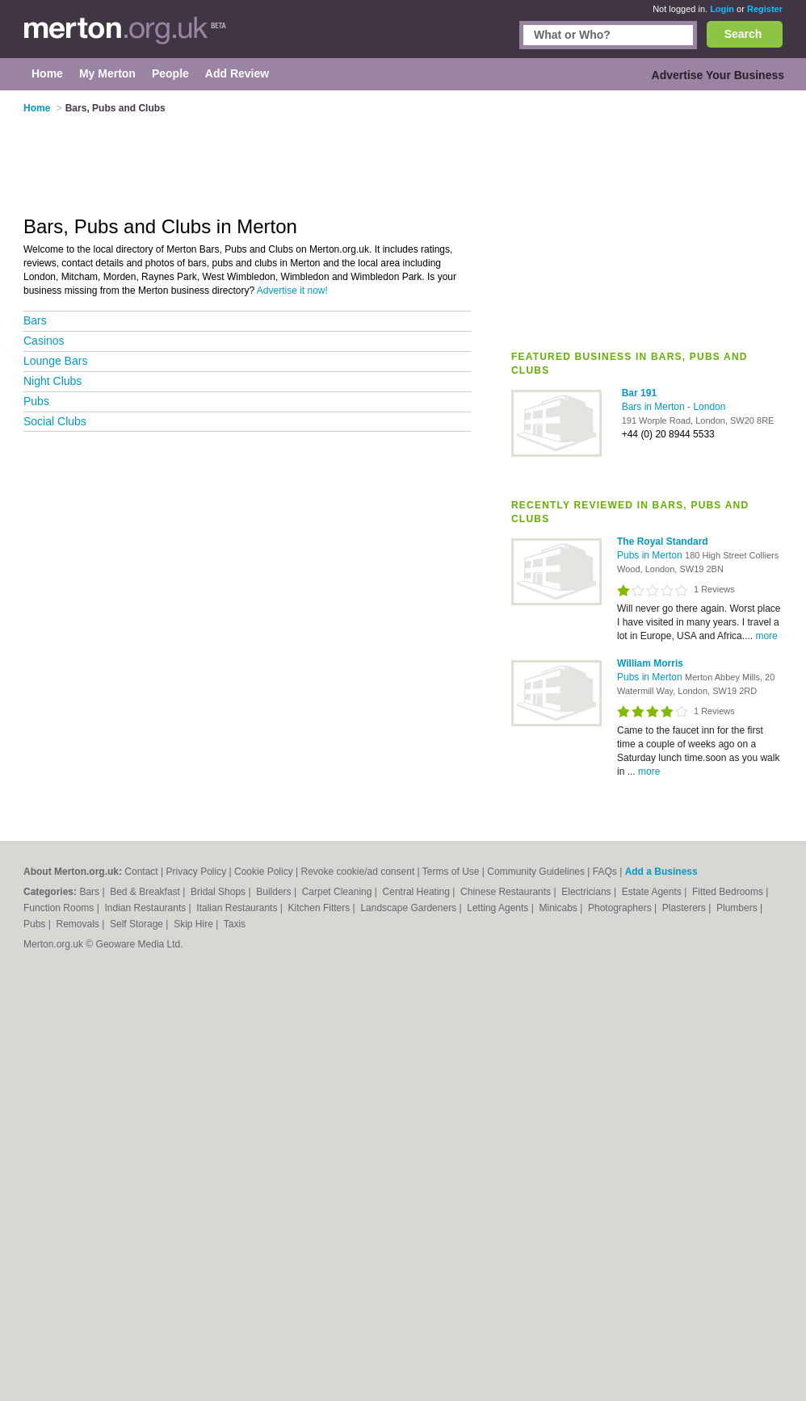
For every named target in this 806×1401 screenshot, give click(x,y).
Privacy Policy (196, 871)
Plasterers (685, 908)
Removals (79, 924)
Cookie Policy (263, 871)
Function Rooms (60, 908)
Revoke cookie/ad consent (357, 871)
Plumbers (738, 908)
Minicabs (559, 908)
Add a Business (661, 871)
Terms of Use (451, 871)
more (766, 636)
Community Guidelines (536, 871)
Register (765, 9)
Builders (275, 891)
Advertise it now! (292, 290)
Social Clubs (54, 421)
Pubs (36, 401)
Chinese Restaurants (506, 891)
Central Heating (418, 891)
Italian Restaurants (237, 908)
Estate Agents (653, 891)
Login (722, 9)
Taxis (235, 924)
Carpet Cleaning (338, 891)
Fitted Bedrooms (729, 891)
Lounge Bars (55, 360)
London (709, 406)
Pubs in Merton (651, 555)
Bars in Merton (654, 406)
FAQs (605, 871)
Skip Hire (195, 924)
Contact (140, 871)
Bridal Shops (219, 891)
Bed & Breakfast (146, 891)
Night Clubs (52, 380)
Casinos (44, 340)
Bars (35, 320)
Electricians (587, 891)
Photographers (621, 908)
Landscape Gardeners (409, 908)
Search (743, 33)
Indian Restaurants (147, 908)
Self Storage (138, 924)
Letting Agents (499, 908)
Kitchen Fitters (320, 908)
